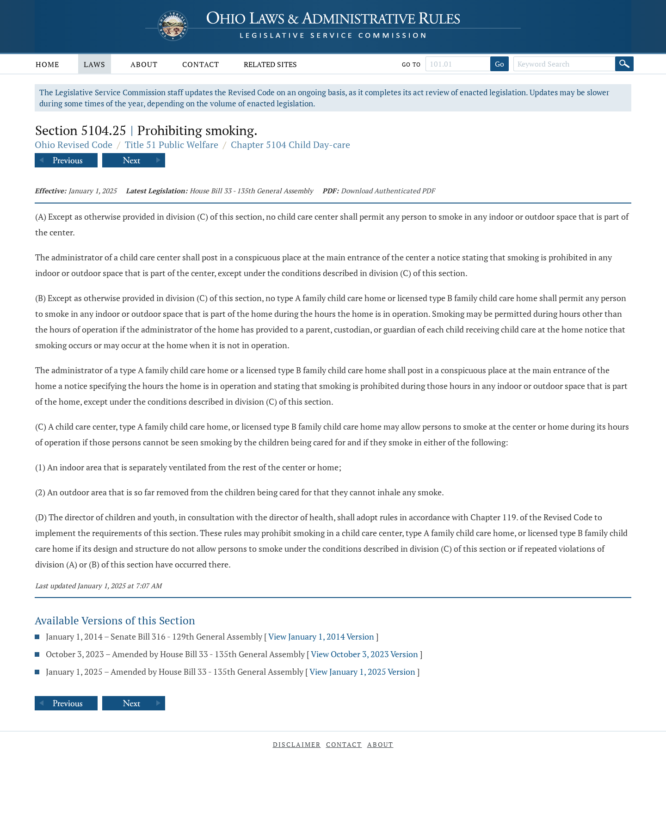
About (144, 64)
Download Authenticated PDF (388, 190)
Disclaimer (297, 744)
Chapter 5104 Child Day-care (290, 144)
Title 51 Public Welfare (171, 144)
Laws (94, 64)
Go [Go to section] (499, 64)
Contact (200, 64)
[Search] (624, 63)
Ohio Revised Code (73, 144)
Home (47, 64)
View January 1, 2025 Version (362, 671)
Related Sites (270, 64)
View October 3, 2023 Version (364, 654)
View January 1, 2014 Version (321, 636)
